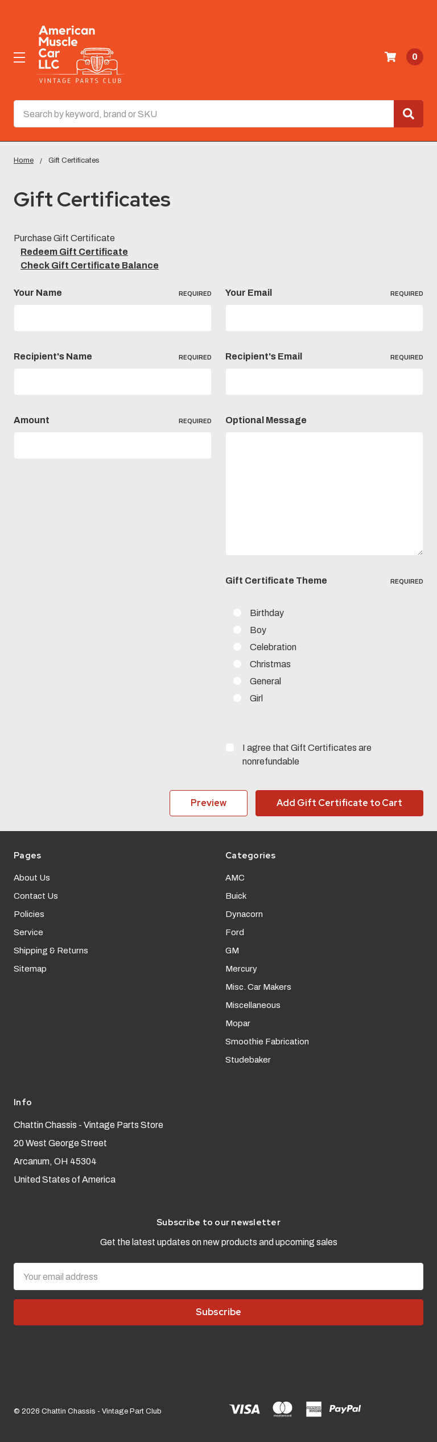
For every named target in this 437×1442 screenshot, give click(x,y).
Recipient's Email (324, 357)
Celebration (273, 647)
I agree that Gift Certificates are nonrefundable (307, 754)
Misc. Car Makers (258, 985)
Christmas (270, 664)
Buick (235, 894)
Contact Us (36, 894)
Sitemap (30, 967)
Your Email (324, 293)
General (265, 681)
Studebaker (248, 1058)
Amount (113, 420)
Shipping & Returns (51, 949)
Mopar (237, 1022)
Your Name (113, 293)
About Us (32, 876)
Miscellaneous (253, 1004)
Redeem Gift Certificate (74, 252)
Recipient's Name (113, 357)
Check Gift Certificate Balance (89, 265)
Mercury (241, 967)
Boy (258, 630)
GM (232, 949)
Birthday (267, 613)
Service (28, 931)
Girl (256, 698)
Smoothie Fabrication (267, 1040)
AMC (235, 876)
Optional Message (266, 420)
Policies (29, 913)
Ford (234, 931)
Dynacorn (244, 913)
